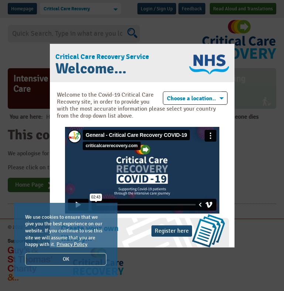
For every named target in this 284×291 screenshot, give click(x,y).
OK (66, 259)
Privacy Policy (72, 244)
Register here (172, 231)
